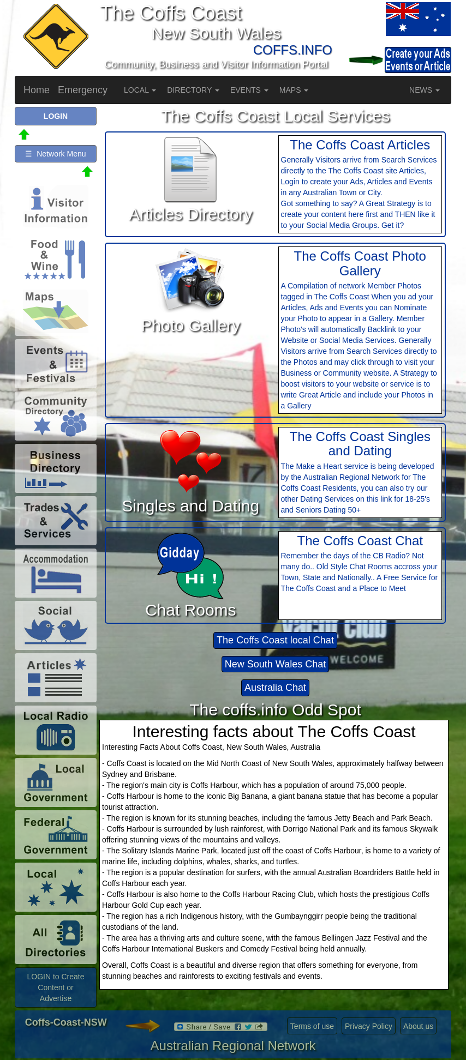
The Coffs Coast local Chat (275, 640)
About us (418, 1026)
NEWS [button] (424, 90)
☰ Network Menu (55, 153)
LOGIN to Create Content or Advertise (55, 987)
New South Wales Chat (275, 664)
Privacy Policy (368, 1026)
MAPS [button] (294, 90)
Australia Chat (275, 687)
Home (36, 90)
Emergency (82, 90)
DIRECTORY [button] (193, 90)
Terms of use (312, 1026)
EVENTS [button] (249, 90)
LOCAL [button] (140, 90)
